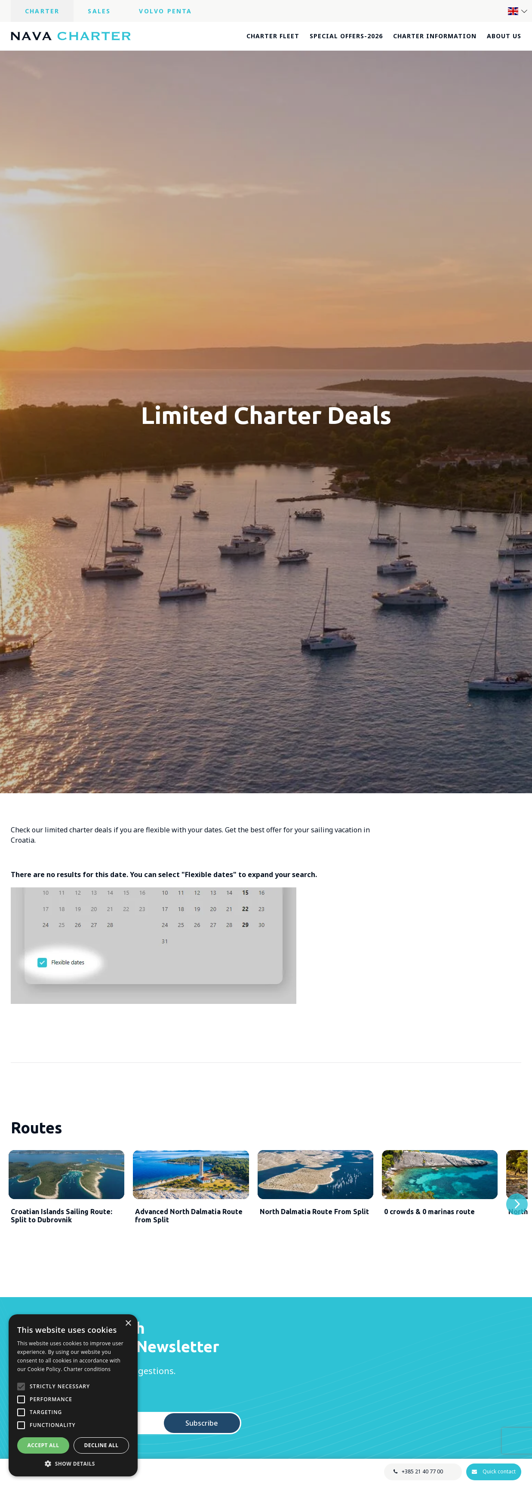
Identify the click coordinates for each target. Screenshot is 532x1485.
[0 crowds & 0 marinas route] (440, 1179)
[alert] (73, 1395)
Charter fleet (272, 36)
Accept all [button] (43, 1445)
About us (504, 36)
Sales (99, 11)
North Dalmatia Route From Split (314, 1221)
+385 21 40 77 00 (422, 1471)
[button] (73, 1463)
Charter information (435, 36)
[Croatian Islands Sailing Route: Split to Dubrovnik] (66, 1179)
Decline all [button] (101, 1445)
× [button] (128, 1323)
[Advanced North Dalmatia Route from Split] (191, 1179)
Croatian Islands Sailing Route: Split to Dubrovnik (61, 1225)
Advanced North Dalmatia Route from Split (189, 1225)
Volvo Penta (165, 11)
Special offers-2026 (346, 36)
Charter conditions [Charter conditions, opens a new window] (87, 1369)
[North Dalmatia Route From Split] (315, 1179)
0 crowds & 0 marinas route (429, 1221)
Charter (42, 11)
